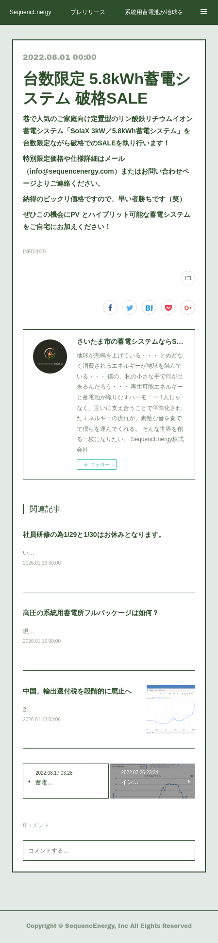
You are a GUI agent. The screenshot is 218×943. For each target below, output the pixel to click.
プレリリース (87, 12)
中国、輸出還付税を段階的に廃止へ (77, 692)
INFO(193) (34, 251)
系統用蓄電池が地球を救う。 (154, 12)
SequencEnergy (30, 12)
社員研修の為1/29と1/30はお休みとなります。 (94, 534)
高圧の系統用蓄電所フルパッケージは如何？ (91, 613)
